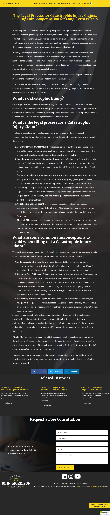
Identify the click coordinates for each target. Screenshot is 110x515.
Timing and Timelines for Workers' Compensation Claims (14, 388)
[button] (43, 3)
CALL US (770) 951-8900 (13, 4)
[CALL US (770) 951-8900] (4, 3)
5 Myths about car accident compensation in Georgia (92, 388)
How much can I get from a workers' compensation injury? (54, 388)
